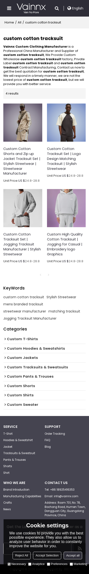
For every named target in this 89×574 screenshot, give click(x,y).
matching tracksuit (64, 311)
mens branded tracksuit (23, 304)
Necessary (17, 564)
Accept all (73, 555)
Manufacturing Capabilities (22, 496)
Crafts (7, 503)
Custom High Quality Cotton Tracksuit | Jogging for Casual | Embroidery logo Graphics (65, 244)
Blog (48, 447)
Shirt (6, 473)
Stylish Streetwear (61, 297)
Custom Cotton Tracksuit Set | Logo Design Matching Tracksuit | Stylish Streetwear (64, 158)
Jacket (7, 447)
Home (9, 22)
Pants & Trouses (14, 460)
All (19, 22)
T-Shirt (8, 434)
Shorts (7, 466)
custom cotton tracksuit (23, 297)
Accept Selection (47, 555)
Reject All (21, 555)
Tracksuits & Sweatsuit (19, 453)
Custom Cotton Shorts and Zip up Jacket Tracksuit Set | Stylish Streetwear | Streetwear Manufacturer (21, 161)
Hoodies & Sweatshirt (18, 440)
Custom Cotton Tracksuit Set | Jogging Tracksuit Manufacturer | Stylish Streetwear (22, 244)
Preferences (57, 564)
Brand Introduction (16, 490)
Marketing (78, 564)
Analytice (36, 564)
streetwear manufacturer (24, 311)
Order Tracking (55, 434)
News (7, 509)
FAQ (47, 440)
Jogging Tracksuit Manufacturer (29, 318)
